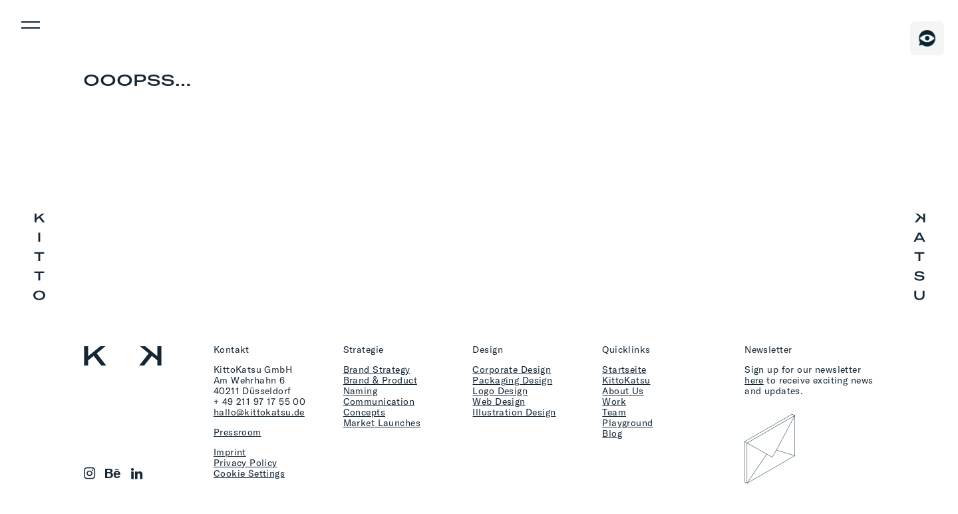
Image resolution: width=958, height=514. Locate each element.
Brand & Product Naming (380, 385)
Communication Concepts (378, 406)
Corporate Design (511, 369)
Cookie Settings (249, 473)
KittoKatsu (626, 380)
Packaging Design (512, 380)
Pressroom (237, 431)
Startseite (624, 369)
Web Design (498, 401)
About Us (622, 390)
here (754, 380)
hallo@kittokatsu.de (259, 411)
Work (614, 401)
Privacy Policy (245, 462)
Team (614, 411)
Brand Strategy (376, 369)
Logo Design (500, 390)
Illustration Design (514, 411)
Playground (627, 422)
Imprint (230, 451)
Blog (612, 433)
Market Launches (381, 422)
